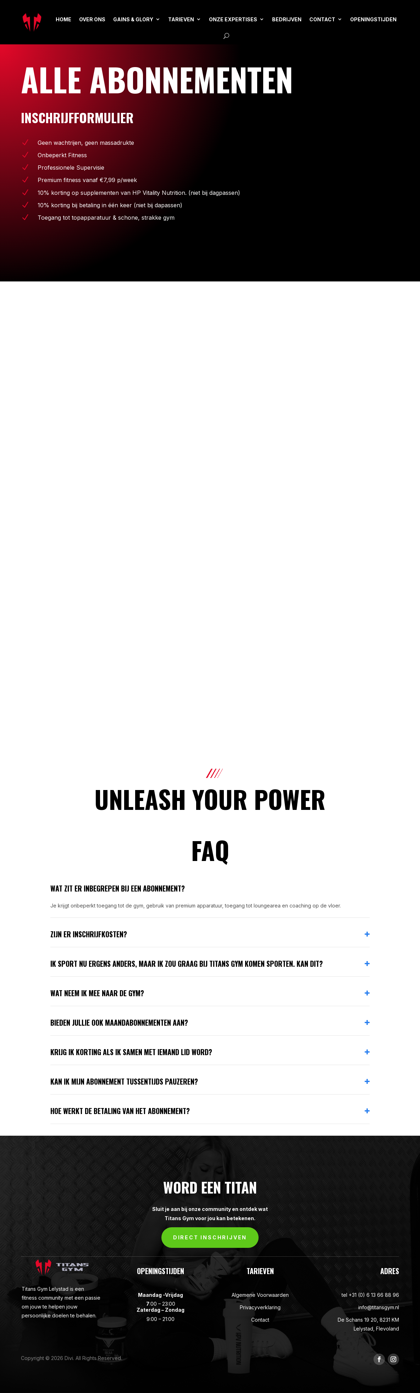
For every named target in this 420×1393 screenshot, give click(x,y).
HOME (63, 19)
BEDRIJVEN (287, 19)
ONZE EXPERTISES (233, 19)
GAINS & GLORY (133, 19)
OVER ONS (92, 19)
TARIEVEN (181, 19)
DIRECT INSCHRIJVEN (210, 1237)
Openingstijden (373, 19)
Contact (260, 1320)
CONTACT (322, 19)
